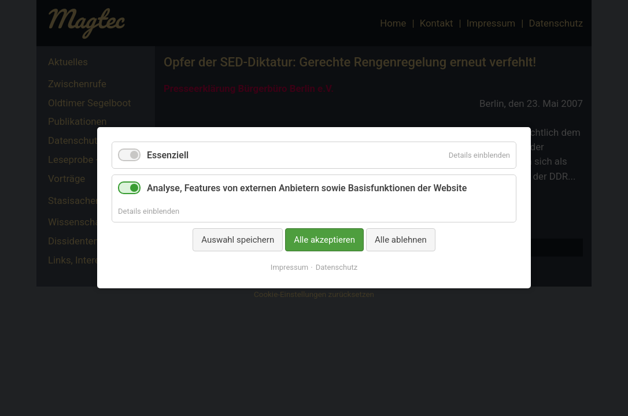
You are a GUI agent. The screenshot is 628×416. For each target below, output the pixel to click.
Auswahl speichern (237, 240)
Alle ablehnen (401, 240)
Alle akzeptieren (324, 240)
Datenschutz (336, 267)
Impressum (289, 267)
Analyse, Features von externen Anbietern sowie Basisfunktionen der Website (307, 188)
